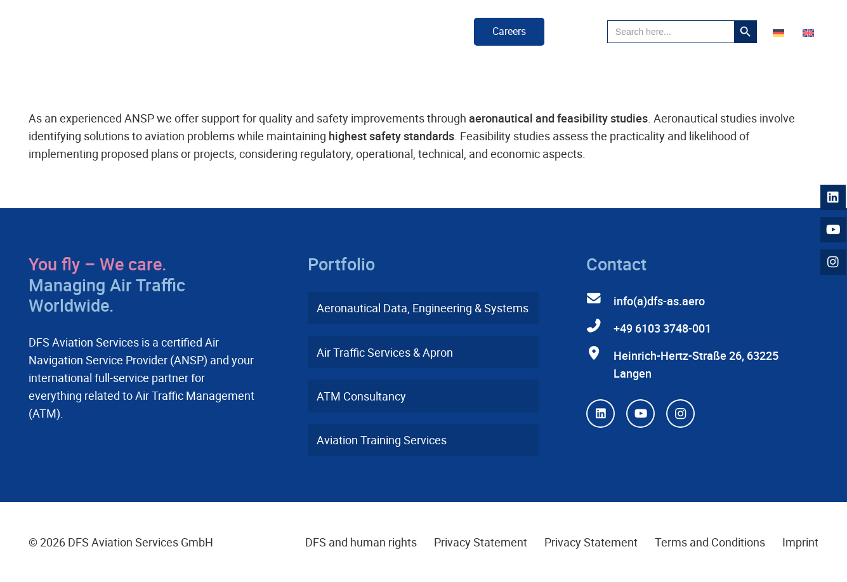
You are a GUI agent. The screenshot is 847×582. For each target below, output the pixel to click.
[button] (575, 31)
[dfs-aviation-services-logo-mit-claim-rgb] (118, 32)
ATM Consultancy (361, 396)
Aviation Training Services (382, 439)
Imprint (800, 542)
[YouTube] (640, 413)
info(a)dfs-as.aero (659, 300)
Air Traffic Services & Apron (385, 352)
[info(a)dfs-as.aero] (600, 299)
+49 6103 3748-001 (662, 328)
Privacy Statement (480, 542)
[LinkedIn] (600, 413)
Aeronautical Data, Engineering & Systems (423, 307)
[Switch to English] (810, 31)
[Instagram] (680, 413)
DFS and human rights (361, 542)
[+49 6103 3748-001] (600, 326)
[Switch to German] (781, 31)
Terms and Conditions (710, 542)
